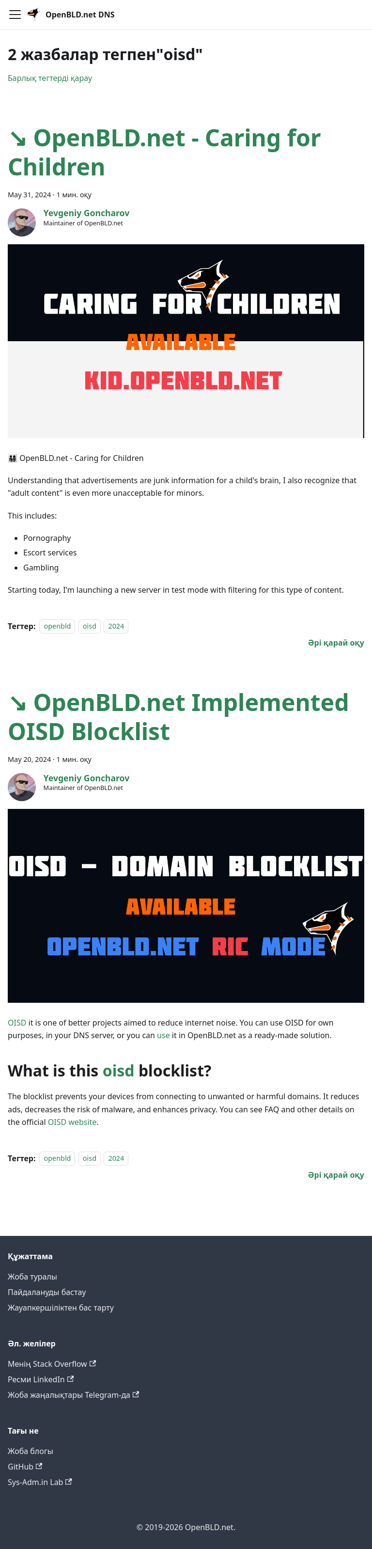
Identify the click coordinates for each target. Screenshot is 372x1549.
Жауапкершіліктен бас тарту (61, 1307)
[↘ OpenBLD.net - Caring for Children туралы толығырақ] (336, 642)
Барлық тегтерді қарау (50, 78)
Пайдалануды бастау (47, 1292)
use (163, 1035)
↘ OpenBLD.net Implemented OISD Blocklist (178, 716)
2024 (116, 626)
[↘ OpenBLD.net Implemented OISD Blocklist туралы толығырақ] (336, 1175)
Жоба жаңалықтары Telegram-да (73, 1395)
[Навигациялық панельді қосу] (15, 14)
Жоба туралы (32, 1276)
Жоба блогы (30, 1451)
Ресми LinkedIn (41, 1379)
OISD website (72, 1122)
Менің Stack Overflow (52, 1364)
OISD (17, 1022)
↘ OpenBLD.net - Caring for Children (164, 152)
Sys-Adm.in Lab (40, 1482)
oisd (89, 626)
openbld (57, 626)
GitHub (25, 1466)
